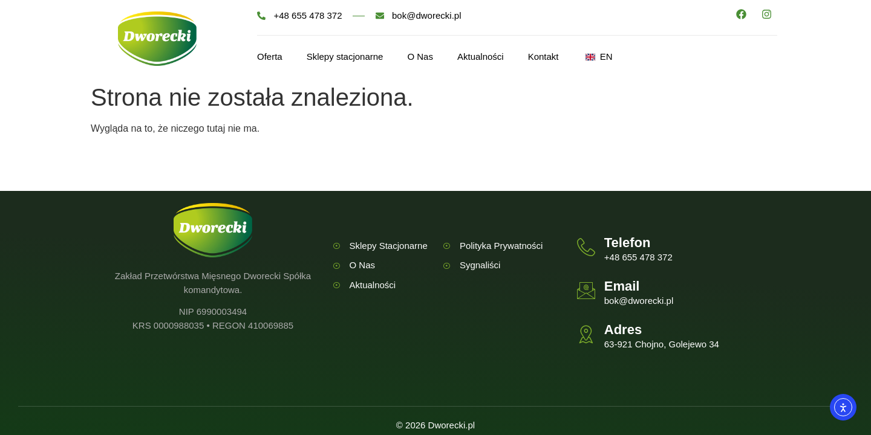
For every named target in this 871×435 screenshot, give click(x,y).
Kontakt (543, 56)
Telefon (627, 242)
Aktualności (480, 56)
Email (622, 286)
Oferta (269, 56)
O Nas (420, 56)
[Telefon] (586, 247)
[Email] (586, 291)
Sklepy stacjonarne (345, 56)
